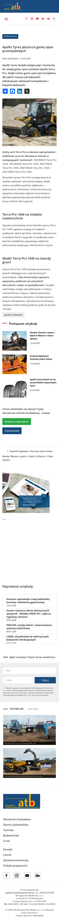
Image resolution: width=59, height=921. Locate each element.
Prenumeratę (12, 430)
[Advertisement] (29, 549)
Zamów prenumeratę (15, 860)
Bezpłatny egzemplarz (16, 421)
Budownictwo (11, 835)
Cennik (7, 855)
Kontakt (7, 849)
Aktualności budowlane (17, 819)
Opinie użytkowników (15, 824)
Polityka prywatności (15, 865)
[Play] (29, 730)
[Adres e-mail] (19, 680)
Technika (8, 830)
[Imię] (29, 671)
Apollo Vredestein (13, 314)
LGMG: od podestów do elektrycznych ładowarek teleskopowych (27, 638)
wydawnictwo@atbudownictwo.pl (19, 892)
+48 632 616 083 (46, 892)
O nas (6, 841)
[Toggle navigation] (6, 19)
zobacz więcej (33, 709)
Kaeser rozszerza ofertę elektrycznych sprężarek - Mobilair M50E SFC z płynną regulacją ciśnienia (28, 613)
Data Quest (38, 915)
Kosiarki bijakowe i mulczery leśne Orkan (29, 451)
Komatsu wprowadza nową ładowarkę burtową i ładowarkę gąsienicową (28, 600)
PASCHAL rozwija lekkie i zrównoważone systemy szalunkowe (29, 626)
